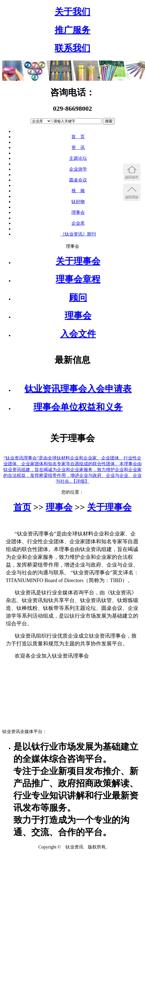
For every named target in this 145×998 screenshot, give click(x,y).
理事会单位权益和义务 (78, 407)
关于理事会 (78, 261)
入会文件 (78, 334)
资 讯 (78, 147)
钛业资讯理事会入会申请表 (78, 389)
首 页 (78, 136)
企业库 (78, 223)
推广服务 (72, 30)
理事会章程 (78, 279)
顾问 (78, 297)
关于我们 (72, 12)
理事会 (78, 212)
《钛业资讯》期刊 (78, 234)
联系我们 (72, 48)
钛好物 (78, 201)
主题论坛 (78, 158)
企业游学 (78, 169)
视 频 (78, 190)
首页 (22, 507)
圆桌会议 (78, 180)
